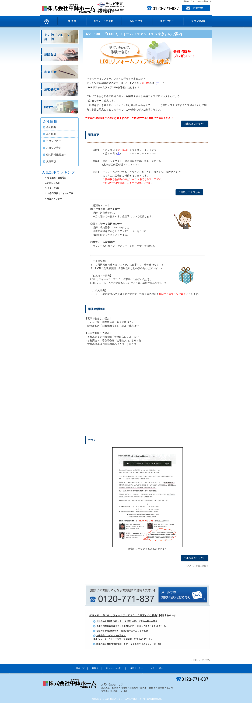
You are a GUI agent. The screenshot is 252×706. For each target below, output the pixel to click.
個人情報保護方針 (56, 154)
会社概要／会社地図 (56, 177)
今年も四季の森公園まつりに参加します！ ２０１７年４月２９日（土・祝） (132, 626)
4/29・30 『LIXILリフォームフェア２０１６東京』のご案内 (134, 34)
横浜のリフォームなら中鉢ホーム (126, 699)
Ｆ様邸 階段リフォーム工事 (60, 193)
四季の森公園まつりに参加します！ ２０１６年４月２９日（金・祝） (129, 644)
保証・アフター (54, 198)
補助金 (83, 21)
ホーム (47, 21)
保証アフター (138, 21)
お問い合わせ (53, 183)
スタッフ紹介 (166, 21)
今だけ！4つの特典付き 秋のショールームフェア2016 (122, 631)
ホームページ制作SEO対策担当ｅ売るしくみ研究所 (190, 705)
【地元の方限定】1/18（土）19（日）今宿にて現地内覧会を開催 (126, 621)
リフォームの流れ (108, 21)
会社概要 (51, 127)
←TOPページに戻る (200, 660)
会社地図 (51, 134)
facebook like (124, 578)
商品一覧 (64, 21)
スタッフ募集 (53, 147)
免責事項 (51, 161)
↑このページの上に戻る (197, 566)
